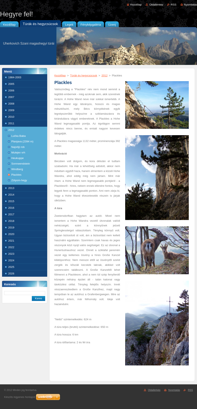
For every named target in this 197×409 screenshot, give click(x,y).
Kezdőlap (136, 4)
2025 (11, 266)
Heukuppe (17, 158)
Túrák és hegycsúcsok (83, 75)
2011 (11, 123)
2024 (11, 260)
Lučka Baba (18, 135)
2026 (11, 273)
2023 (11, 253)
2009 (11, 110)
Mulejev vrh (18, 152)
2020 (11, 234)
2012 (11, 129)
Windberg (17, 169)
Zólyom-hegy (19, 180)
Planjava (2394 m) (22, 141)
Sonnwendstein (20, 163)
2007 (11, 97)
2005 (11, 83)
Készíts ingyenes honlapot (19, 397)
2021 (11, 240)
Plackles (16, 174)
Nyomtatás (190, 4)
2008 (11, 103)
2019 (11, 227)
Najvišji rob (18, 147)
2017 (11, 214)
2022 (11, 247)
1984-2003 (14, 77)
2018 (11, 220)
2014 (11, 194)
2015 (11, 201)
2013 (11, 188)
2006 (11, 90)
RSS (173, 4)
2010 (11, 116)
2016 (11, 207)
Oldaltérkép (156, 4)
